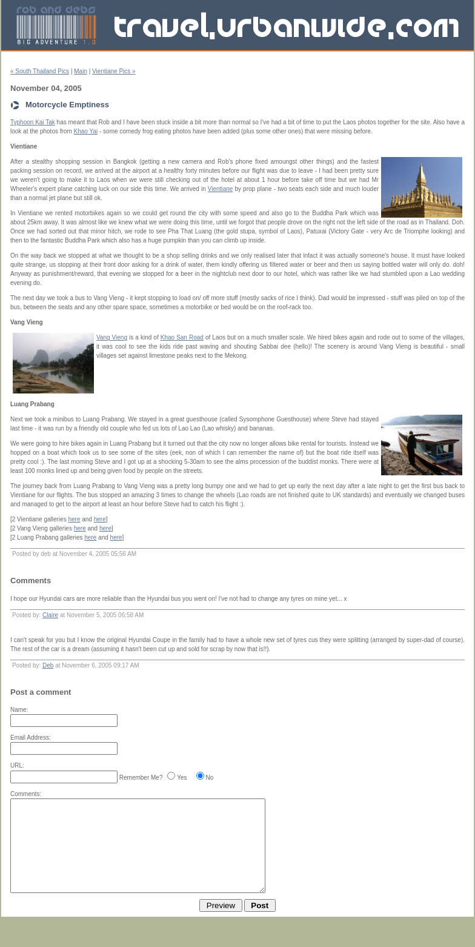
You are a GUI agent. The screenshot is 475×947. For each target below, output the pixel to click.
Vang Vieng (111, 337)
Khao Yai (86, 131)
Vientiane (220, 189)
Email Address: (30, 737)
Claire (50, 615)
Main (80, 71)
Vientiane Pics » (114, 71)
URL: (17, 765)
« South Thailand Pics (39, 71)
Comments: (25, 794)
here (74, 519)
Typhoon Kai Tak (32, 122)
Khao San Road (182, 337)
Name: (19, 709)
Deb (47, 665)
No (210, 777)
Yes (182, 777)
